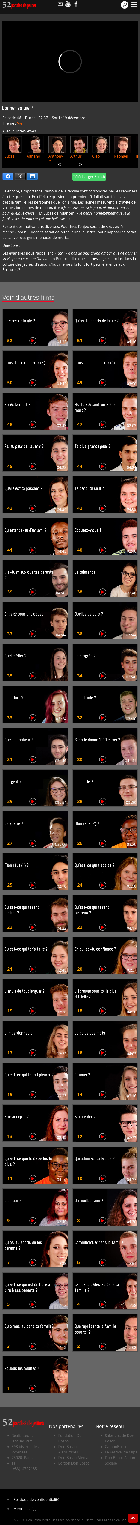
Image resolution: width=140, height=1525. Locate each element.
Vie (19, 123)
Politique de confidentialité (36, 1499)
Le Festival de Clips (121, 1452)
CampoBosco (116, 1446)
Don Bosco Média (73, 1457)
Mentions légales (27, 1508)
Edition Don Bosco (73, 1463)
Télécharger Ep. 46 (89, 176)
